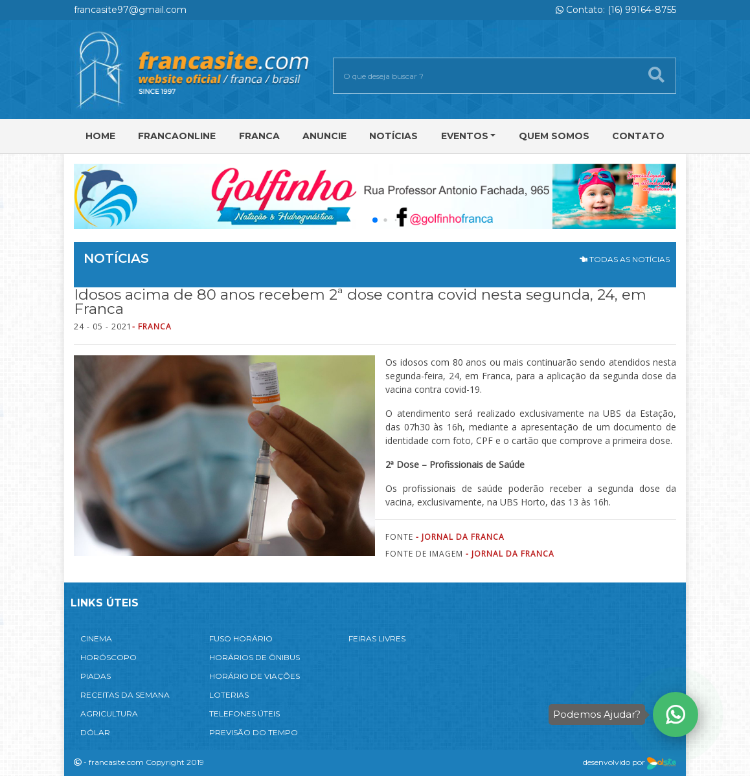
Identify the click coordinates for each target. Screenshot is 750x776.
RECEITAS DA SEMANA (125, 695)
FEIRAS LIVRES (376, 638)
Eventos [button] (464, 136)
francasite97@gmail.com (130, 10)
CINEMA (96, 638)
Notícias (393, 136)
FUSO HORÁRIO (241, 638)
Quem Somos (554, 136)
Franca (259, 136)
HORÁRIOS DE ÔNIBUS (254, 657)
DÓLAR (95, 732)
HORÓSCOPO (108, 657)
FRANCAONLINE (177, 136)
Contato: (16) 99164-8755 (616, 10)
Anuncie (324, 136)
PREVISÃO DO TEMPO (253, 732)
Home (100, 136)
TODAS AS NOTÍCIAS (625, 259)
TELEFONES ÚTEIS (244, 713)
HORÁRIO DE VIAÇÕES (254, 676)
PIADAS (95, 676)
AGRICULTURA (109, 713)
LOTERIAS (229, 695)
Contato (638, 136)
